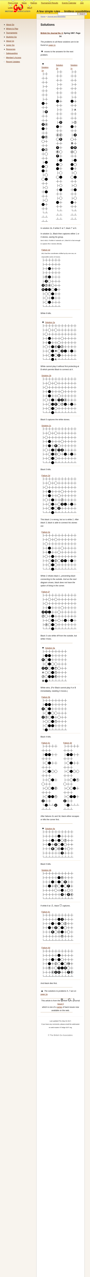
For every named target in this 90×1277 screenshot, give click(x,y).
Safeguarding (11, 53)
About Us (10, 41)
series (59, 1007)
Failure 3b (46, 697)
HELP (29, 8)
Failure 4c (46, 912)
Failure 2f (46, 592)
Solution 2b (46, 376)
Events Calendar (69, 3)
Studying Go (11, 37)
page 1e (44, 994)
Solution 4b (46, 870)
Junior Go (10, 45)
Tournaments (11, 33)
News (24, 3)
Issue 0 (60, 1004)
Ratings (34, 3)
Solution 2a (50, 322)
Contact (20, 8)
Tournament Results (49, 3)
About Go (10, 25)
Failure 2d (46, 476)
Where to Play (12, 29)
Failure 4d (46, 948)
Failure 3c (46, 743)
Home (43, 16)
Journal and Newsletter (56, 16)
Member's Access (13, 58)
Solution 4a (50, 829)
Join (82, 3)
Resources (10, 49)
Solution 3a (50, 648)
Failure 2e (46, 532)
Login (10, 8)
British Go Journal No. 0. (52, 33)
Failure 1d (46, 250)
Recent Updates (13, 62)
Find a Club (13, 3)
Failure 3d (67, 743)
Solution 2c (46, 426)
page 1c (52, 45)
